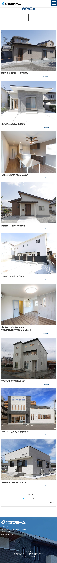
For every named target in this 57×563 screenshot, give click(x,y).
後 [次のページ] (52, 502)
